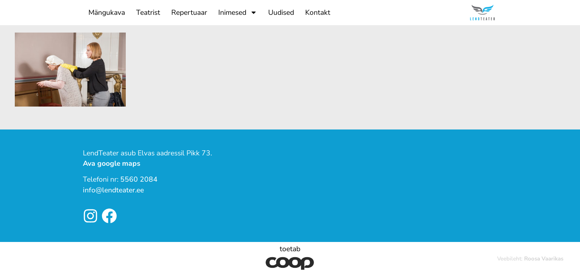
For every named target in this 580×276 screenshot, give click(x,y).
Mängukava (106, 12)
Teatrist (148, 12)
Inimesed (237, 12)
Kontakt (317, 12)
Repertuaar (189, 12)
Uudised (281, 12)
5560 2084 (139, 179)
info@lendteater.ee (113, 190)
